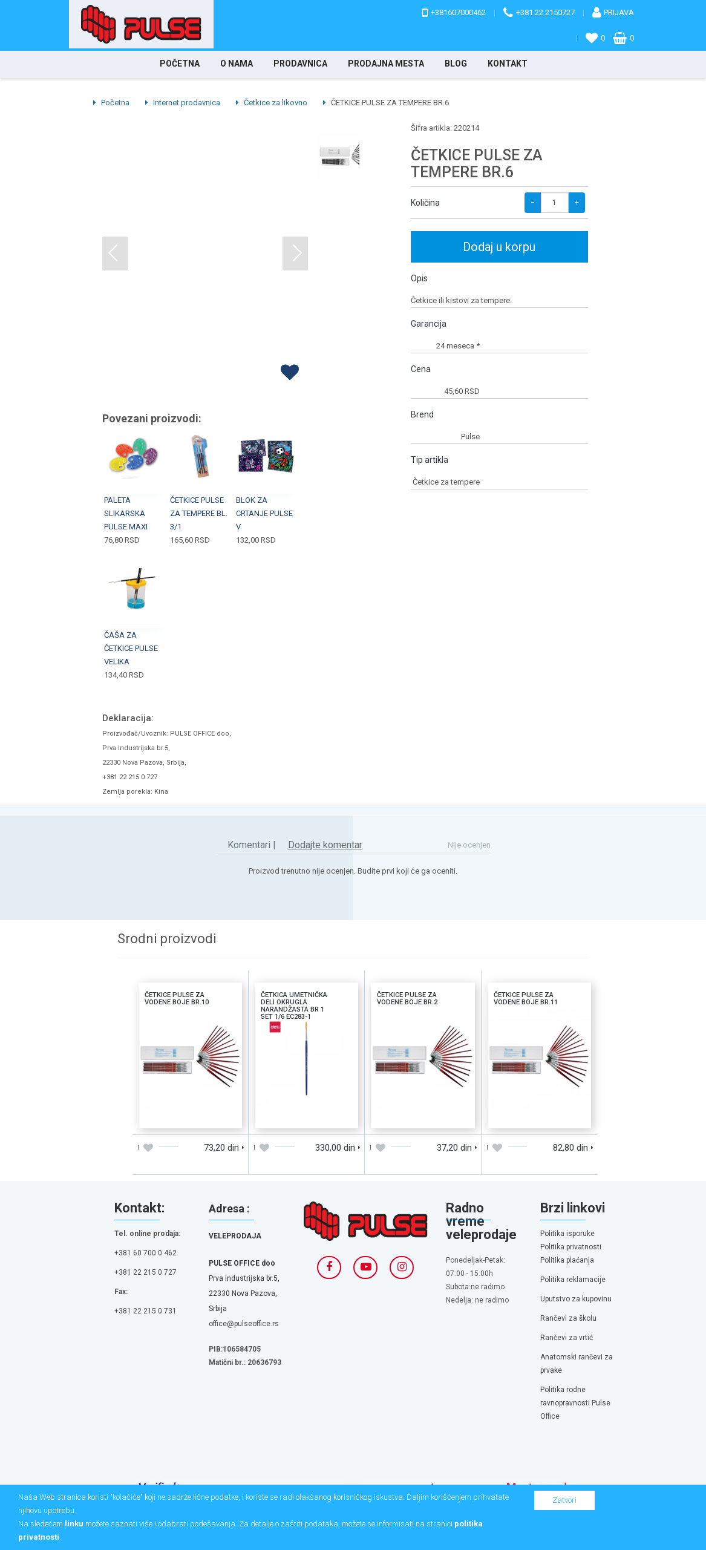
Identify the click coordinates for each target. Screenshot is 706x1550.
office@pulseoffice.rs (244, 1323)
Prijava (619, 12)
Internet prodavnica (182, 102)
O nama (236, 63)
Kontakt (508, 63)
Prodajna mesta (386, 63)
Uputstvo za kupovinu (576, 1299)
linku (74, 1523)
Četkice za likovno (271, 102)
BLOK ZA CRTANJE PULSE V (264, 513)
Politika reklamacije (573, 1279)
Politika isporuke (567, 1233)
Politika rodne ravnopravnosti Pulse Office (575, 1403)
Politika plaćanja (567, 1260)
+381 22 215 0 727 (145, 1272)
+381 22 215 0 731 (145, 1311)
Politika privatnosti (570, 1247)
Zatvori (564, 1500)
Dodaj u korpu (499, 247)
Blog (456, 63)
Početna (180, 63)
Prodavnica (300, 63)
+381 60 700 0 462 (145, 1253)
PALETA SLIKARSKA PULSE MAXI (126, 513)
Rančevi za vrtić (566, 1337)
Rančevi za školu (568, 1318)
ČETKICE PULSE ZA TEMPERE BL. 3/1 (198, 513)
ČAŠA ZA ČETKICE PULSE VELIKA (131, 648)
